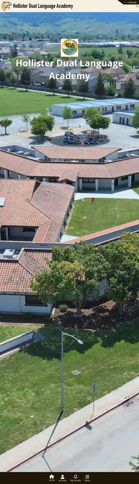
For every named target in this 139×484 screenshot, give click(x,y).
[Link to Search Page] (136, 6)
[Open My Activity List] (75, 478)
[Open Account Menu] (63, 478)
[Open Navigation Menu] (87, 478)
